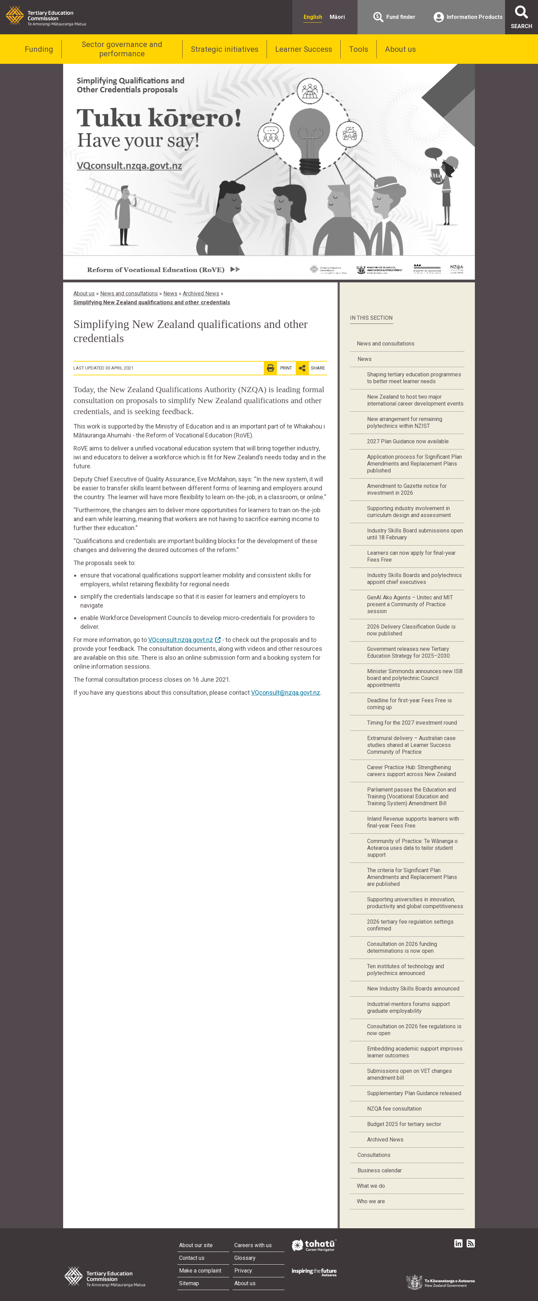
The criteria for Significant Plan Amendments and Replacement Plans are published (412, 877)
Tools (358, 49)
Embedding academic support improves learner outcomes (415, 1052)
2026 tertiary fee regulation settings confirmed (410, 925)
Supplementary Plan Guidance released (414, 1093)
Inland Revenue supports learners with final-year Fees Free (413, 822)
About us (400, 49)
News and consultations (129, 293)
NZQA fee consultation (394, 1108)
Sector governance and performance (122, 49)
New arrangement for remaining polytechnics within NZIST (404, 422)
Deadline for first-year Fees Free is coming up (409, 704)
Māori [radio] (337, 17)
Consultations (374, 1155)
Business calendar (380, 1170)
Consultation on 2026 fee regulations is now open (414, 1029)
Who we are (371, 1201)
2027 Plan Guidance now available (408, 441)
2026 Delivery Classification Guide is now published (411, 630)
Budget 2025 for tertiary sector (404, 1124)
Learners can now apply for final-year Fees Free (411, 556)
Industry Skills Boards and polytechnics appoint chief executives (414, 578)
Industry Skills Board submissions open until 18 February (415, 534)
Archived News (201, 293)
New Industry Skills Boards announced (413, 988)
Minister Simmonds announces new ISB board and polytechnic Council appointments (415, 678)
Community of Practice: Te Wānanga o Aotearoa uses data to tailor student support (412, 848)
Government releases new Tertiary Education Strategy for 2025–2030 (408, 652)
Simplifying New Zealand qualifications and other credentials (151, 302)
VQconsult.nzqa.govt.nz (180, 639)
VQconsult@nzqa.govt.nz (285, 692)
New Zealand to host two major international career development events (415, 400)
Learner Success (303, 49)
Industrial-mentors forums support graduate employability (408, 1007)
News (170, 293)
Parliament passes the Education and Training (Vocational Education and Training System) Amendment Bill (411, 796)
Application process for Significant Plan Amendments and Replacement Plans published (414, 464)
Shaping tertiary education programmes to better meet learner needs (414, 378)
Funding (39, 49)
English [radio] (313, 17)
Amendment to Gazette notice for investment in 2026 (407, 489)
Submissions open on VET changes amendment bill (409, 1074)
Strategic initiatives (224, 49)
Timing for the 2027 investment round (412, 722)
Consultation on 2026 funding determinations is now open (402, 947)
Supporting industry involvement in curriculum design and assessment (409, 511)
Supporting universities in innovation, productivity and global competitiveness (415, 903)
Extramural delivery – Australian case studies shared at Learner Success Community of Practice (411, 745)
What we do (371, 1186)
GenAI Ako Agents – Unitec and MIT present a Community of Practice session (410, 604)
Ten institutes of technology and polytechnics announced (405, 969)
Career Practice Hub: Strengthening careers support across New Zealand (411, 770)
